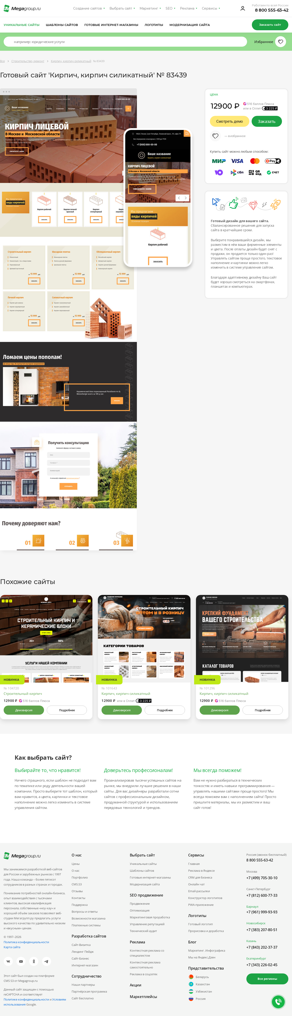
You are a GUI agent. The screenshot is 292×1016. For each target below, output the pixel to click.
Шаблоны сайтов (62, 25)
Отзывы (77, 891)
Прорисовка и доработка (206, 931)
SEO (169, 8)
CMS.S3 (77, 884)
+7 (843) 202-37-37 (261, 947)
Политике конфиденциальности (26, 999)
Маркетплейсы (143, 996)
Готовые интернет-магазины (111, 25)
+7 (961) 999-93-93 (261, 911)
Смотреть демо (229, 121)
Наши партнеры (83, 985)
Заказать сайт (270, 24)
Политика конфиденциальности (26, 942)
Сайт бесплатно (83, 998)
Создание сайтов (87, 8)
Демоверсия (23, 710)
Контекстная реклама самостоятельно (145, 964)
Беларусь (198, 977)
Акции (135, 985)
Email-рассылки (199, 891)
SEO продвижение (146, 895)
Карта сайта (12, 947)
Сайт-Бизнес (80, 958)
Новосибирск (256, 923)
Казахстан (199, 984)
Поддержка (80, 905)
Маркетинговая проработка (150, 917)
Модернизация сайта (189, 25)
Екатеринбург (256, 958)
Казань (251, 941)
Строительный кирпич (23, 693)
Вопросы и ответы (85, 911)
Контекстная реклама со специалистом (147, 953)
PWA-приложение (201, 905)
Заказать (267, 121)
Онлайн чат (196, 884)
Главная (194, 864)
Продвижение (140, 904)
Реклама (187, 8)
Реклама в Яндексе (201, 871)
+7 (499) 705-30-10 (261, 877)
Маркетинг (149, 8)
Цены (76, 864)
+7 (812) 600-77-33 (261, 895)
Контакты (78, 898)
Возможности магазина (88, 918)
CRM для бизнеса (200, 877)
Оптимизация (139, 910)
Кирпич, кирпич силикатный (126, 693)
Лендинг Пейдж (83, 952)
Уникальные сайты (21, 25)
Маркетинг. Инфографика (206, 950)
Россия (197, 998)
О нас (75, 871)
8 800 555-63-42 (272, 10)
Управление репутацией (147, 924)
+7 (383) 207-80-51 (261, 929)
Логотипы (154, 25)
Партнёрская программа (89, 991)
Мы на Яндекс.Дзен (201, 957)
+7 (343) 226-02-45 (261, 964)
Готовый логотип (200, 924)
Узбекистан (200, 991)
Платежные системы (86, 925)
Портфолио (80, 877)
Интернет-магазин (85, 965)
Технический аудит (143, 931)
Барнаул (252, 906)
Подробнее (67, 710)
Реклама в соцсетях (143, 974)
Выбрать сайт (121, 8)
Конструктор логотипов (205, 898)
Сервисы (209, 8)
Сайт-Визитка (81, 945)
